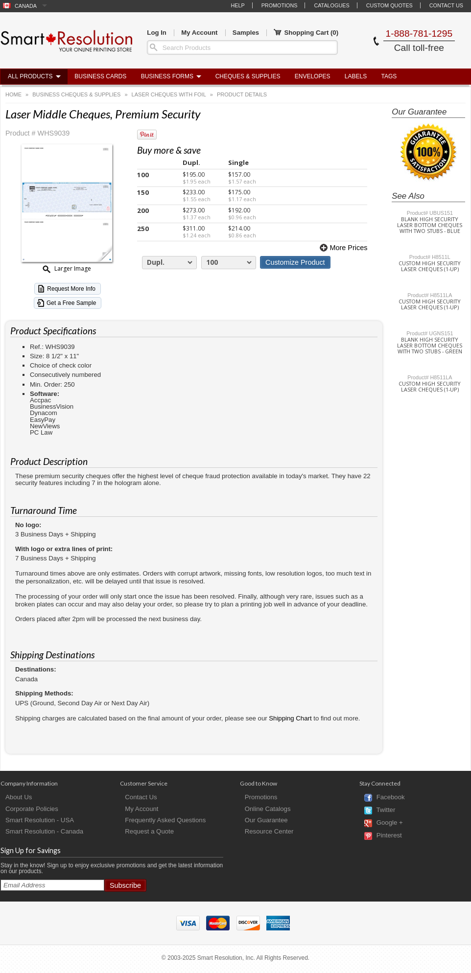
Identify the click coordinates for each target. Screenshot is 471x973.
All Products (30, 76)
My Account (199, 32)
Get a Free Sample (71, 303)
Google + (390, 823)
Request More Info (71, 289)
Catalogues (331, 5)
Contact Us (446, 5)
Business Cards (100, 76)
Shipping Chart (290, 718)
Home (13, 94)
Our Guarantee (266, 820)
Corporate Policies (31, 808)
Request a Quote (149, 831)
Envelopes (312, 76)
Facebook (391, 797)
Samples (246, 32)
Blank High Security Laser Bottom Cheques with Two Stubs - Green (429, 345)
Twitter (385, 810)
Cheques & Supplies (248, 76)
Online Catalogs (268, 808)
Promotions (279, 5)
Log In (156, 32)
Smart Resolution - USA (39, 820)
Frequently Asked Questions (165, 820)
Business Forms (167, 76)
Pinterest (389, 835)
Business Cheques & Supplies (76, 94)
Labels (356, 76)
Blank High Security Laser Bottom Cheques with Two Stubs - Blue (429, 225)
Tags (389, 76)
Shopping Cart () (306, 32)
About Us (18, 797)
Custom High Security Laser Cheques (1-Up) (430, 266)
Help (237, 5)
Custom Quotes (389, 5)
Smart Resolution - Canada (44, 831)
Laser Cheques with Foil (169, 94)
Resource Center (269, 831)
